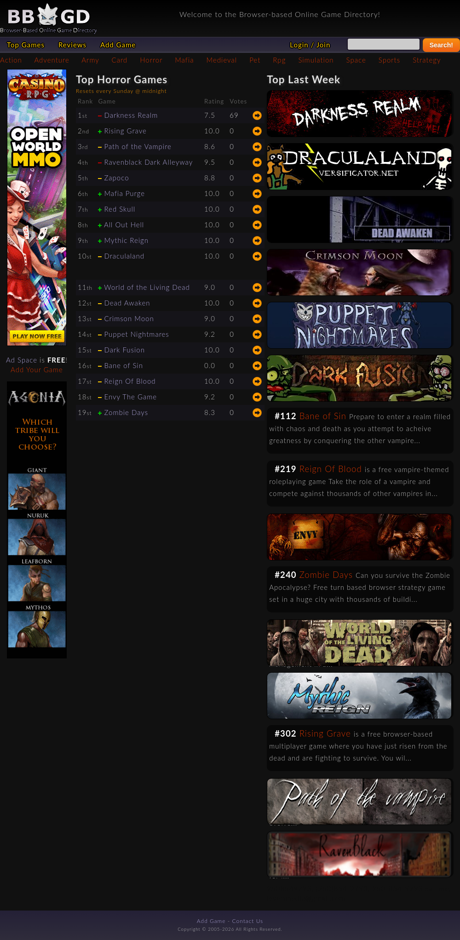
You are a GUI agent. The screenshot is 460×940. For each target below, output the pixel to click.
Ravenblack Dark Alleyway (148, 162)
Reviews (72, 44)
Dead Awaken (127, 303)
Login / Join (310, 44)
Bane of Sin (123, 365)
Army (90, 60)
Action (11, 60)
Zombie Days (126, 412)
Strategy (427, 60)
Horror (151, 60)
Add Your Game (37, 369)
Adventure (51, 60)
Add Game (118, 44)
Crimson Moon (129, 318)
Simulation (316, 60)
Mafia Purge (124, 193)
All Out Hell (124, 224)
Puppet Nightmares (136, 334)
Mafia (184, 60)
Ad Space (21, 360)
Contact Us (248, 920)
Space (356, 60)
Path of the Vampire (137, 146)
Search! (441, 45)
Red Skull (119, 209)
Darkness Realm (131, 115)
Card (120, 60)
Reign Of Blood (129, 381)
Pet (254, 60)
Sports (389, 60)
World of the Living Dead (147, 287)
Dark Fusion (124, 350)
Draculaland (124, 256)
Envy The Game (130, 396)
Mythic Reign (126, 240)
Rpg (279, 60)
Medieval (222, 60)
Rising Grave (125, 131)
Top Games (26, 44)
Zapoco (116, 177)
